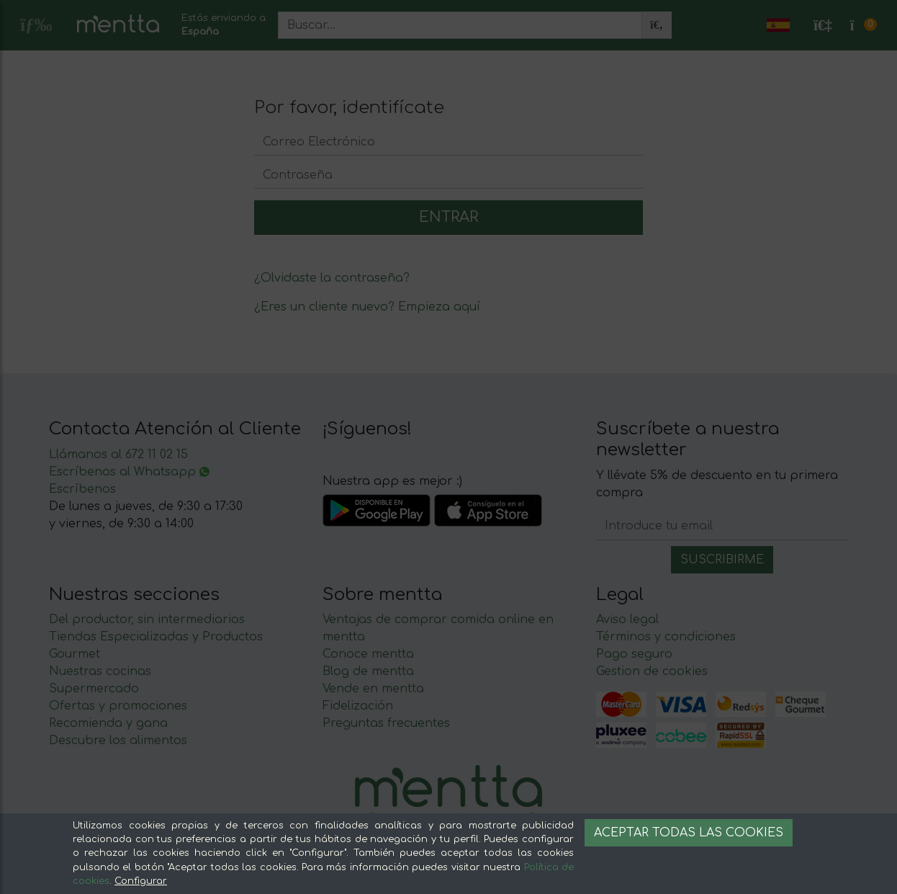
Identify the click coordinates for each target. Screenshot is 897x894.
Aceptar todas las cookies (688, 832)
